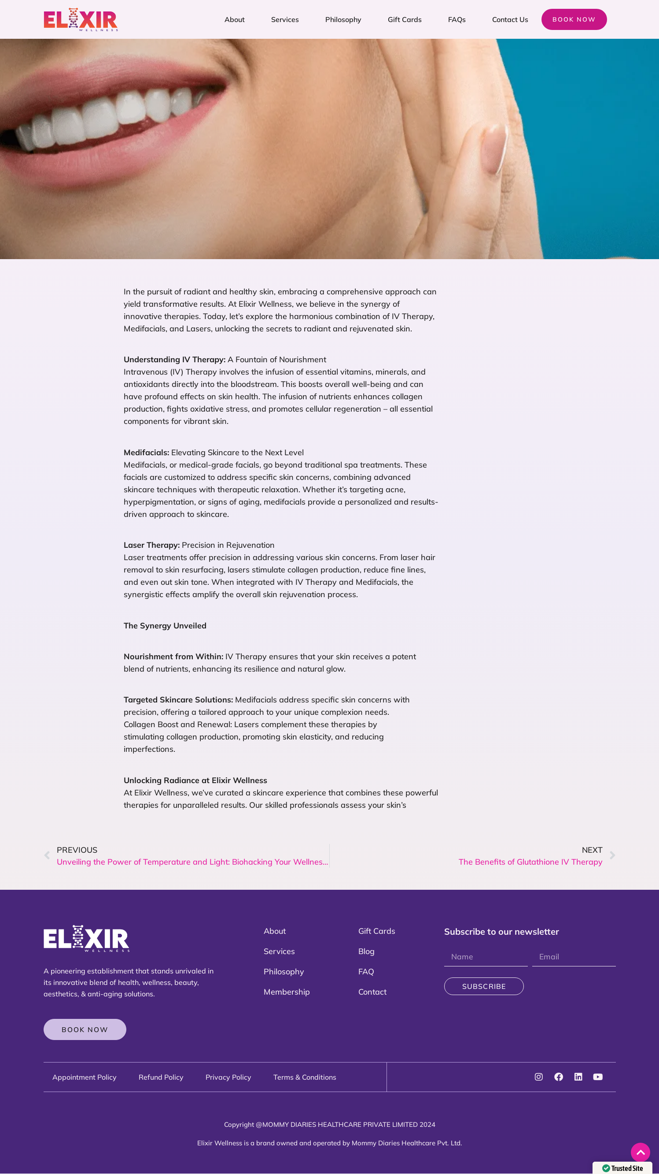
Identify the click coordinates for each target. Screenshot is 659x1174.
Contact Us (510, 19)
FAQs (457, 19)
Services (285, 19)
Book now (574, 19)
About (235, 19)
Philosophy (343, 19)
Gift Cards (405, 19)
